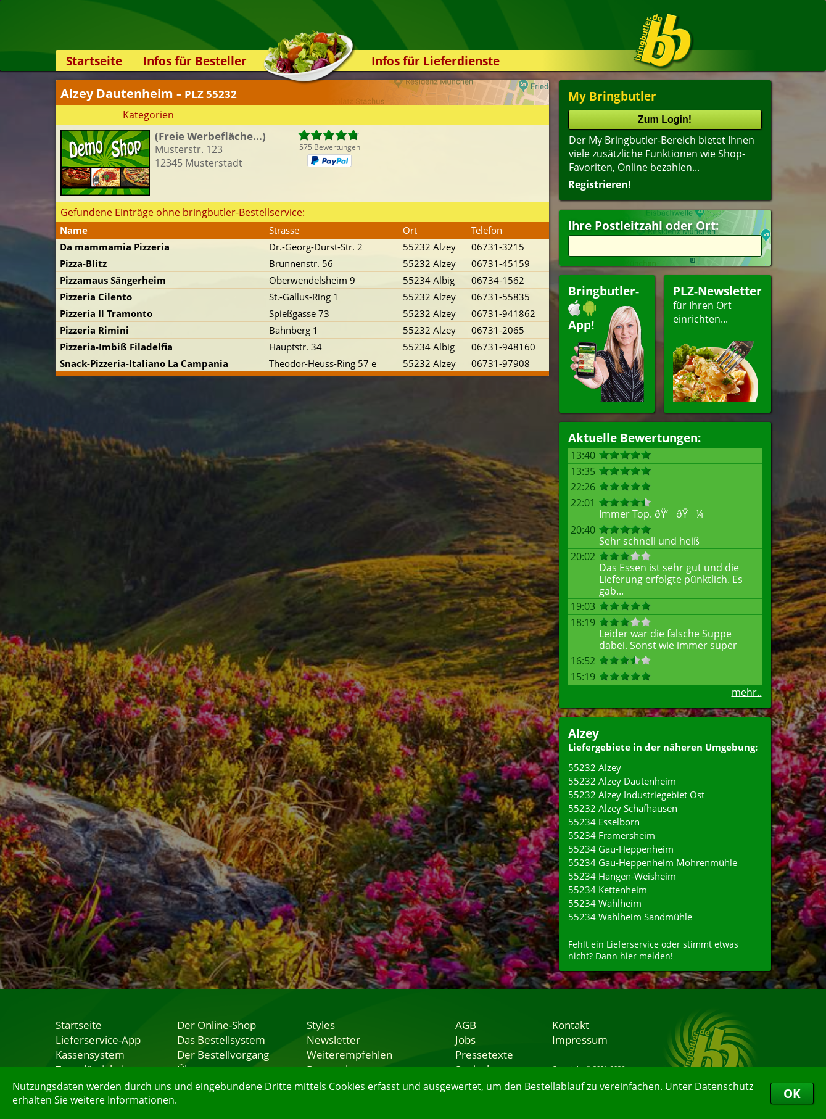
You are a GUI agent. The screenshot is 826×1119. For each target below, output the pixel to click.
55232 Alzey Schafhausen (622, 808)
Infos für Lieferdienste (435, 60)
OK (792, 1093)
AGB (465, 1024)
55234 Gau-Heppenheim (621, 849)
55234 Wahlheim (605, 903)
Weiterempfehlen (349, 1054)
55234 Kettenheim (607, 889)
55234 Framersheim (611, 835)
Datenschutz (724, 1086)
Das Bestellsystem (221, 1039)
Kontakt (570, 1024)
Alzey (583, 733)
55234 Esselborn (604, 822)
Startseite (94, 60)
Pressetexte (484, 1054)
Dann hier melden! (634, 956)
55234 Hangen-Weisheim (622, 876)
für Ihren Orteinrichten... (717, 342)
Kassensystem (90, 1054)
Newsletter (333, 1039)
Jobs (465, 1039)
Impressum (580, 1039)
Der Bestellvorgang (223, 1054)
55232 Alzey (594, 767)
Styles (321, 1024)
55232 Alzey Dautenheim (622, 781)
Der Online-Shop (216, 1024)
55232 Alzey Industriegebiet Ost (636, 794)
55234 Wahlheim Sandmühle (630, 916)
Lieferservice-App (98, 1039)
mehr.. (747, 692)
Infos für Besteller (195, 60)
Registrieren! (599, 184)
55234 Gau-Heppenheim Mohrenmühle (652, 862)
